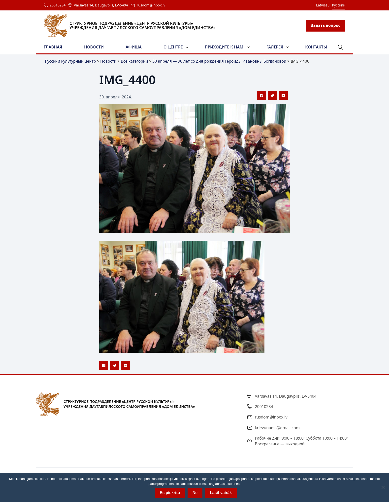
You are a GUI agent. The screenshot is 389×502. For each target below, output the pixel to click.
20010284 (57, 5)
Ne (195, 493)
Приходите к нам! (224, 47)
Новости (94, 47)
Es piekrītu (170, 493)
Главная (53, 47)
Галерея (274, 47)
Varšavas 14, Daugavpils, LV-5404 (101, 5)
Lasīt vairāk (221, 493)
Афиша (134, 47)
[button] (56, 47)
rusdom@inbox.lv (151, 5)
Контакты (316, 47)
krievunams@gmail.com (277, 427)
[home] (133, 25)
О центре (173, 47)
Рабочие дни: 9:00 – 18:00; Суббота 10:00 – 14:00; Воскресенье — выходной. (301, 440)
